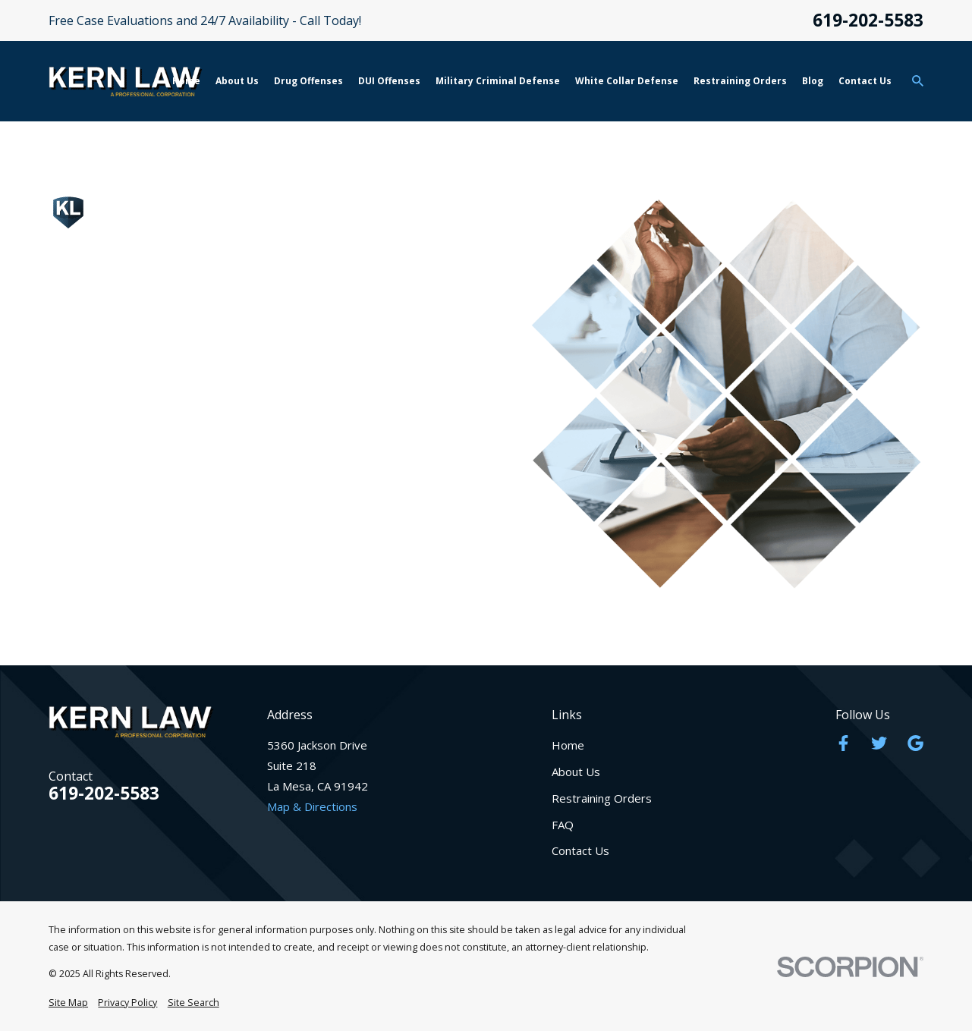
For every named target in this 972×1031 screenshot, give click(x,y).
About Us (576, 771)
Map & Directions (312, 806)
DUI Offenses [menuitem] (389, 80)
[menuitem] (68, 1003)
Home (568, 745)
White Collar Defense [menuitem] (626, 80)
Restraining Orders (602, 798)
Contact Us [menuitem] (865, 80)
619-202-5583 (868, 21)
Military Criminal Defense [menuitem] (498, 80)
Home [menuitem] (186, 80)
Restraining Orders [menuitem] (740, 80)
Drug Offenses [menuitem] (308, 80)
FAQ (563, 824)
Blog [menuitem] (812, 80)
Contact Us (580, 850)
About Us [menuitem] (237, 80)
